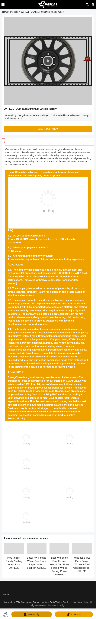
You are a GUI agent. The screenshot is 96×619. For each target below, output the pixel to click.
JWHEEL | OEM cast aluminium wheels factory (42, 12)
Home (5, 12)
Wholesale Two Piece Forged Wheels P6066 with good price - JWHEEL (82, 564)
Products (14, 12)
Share (5, 614)
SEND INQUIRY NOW (48, 129)
